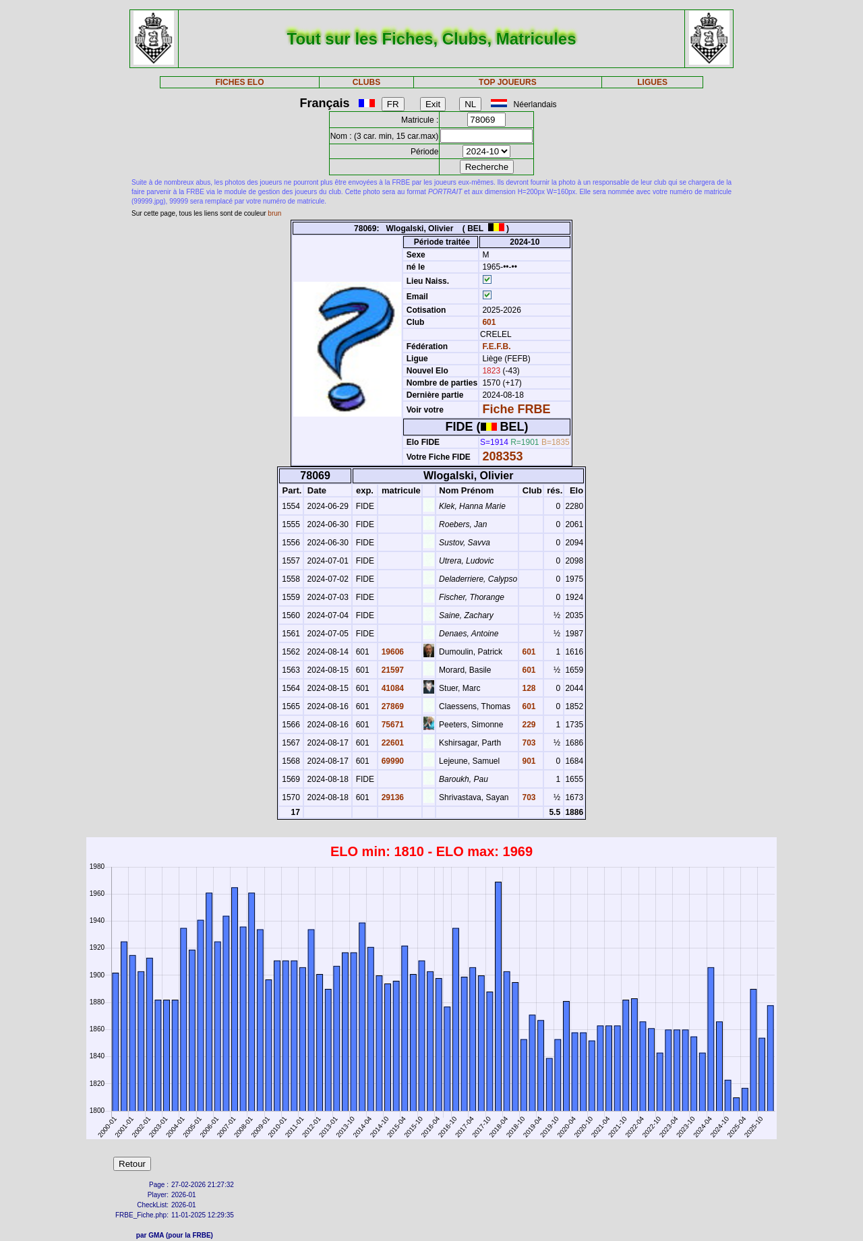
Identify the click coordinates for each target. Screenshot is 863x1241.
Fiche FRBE (516, 409)
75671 (391, 724)
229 (527, 724)
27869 (391, 706)
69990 (391, 761)
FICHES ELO (239, 82)
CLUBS (366, 82)
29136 (391, 797)
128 (527, 688)
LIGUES (652, 82)
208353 (502, 456)
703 (527, 743)
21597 (391, 670)
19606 (391, 652)
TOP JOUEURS (508, 82)
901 (527, 761)
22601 (391, 743)
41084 (391, 688)
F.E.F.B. (496, 346)
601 (488, 322)
